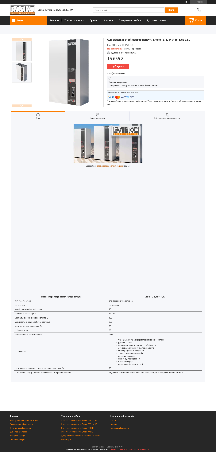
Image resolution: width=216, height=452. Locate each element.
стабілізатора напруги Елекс (110, 166)
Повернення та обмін (130, 20)
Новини (113, 424)
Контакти (109, 20)
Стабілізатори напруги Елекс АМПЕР (77, 432)
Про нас (94, 20)
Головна (54, 20)
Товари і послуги (73, 20)
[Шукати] (171, 10)
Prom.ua (121, 447)
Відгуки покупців (17, 436)
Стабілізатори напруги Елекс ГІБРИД (77, 428)
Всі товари (66, 439)
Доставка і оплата (156, 20)
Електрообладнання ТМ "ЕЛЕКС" (25, 420)
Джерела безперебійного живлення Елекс (80, 436)
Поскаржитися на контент (118, 449)
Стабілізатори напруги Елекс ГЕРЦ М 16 (79, 424)
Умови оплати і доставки (21, 424)
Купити (120, 66)
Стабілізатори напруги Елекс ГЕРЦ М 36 (79, 420)
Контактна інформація (20, 428)
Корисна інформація (119, 428)
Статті (113, 420)
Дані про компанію (18, 432)
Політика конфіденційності (140, 449)
